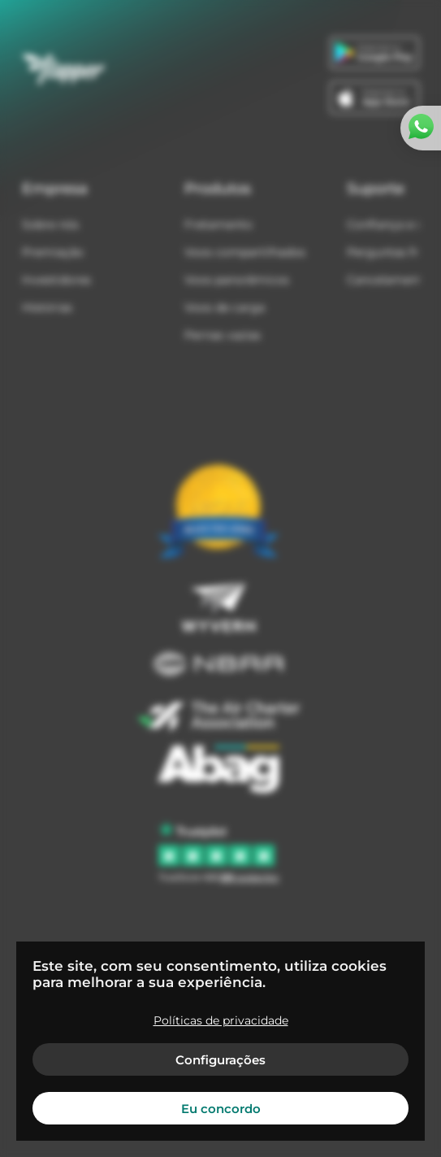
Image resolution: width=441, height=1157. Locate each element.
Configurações (220, 1060)
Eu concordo (221, 1108)
